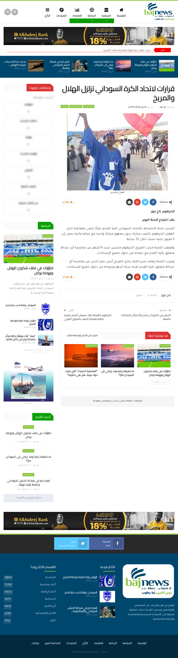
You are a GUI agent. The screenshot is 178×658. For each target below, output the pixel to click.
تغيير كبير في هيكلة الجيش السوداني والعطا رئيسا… (82, 609)
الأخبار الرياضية (75, 106)
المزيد (46, 12)
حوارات (35, 642)
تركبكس (115, 401)
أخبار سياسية (128, 346)
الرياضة (93, 12)
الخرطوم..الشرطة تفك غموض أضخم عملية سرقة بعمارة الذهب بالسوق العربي (87, 316)
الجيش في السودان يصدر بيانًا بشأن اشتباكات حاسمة (146, 316)
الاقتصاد (77, 12)
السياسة (108, 12)
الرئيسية (123, 12)
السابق (165, 382)
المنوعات (61, 12)
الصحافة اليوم (53, 642)
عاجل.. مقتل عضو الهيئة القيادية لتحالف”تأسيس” (126, 50)
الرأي (53, 620)
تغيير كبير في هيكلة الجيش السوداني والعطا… (60, 64)
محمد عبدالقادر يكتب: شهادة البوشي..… (15, 63)
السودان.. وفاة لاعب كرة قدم (21, 305)
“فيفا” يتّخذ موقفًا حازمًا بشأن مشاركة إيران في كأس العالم (20, 338)
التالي (156, 382)
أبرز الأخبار (50, 606)
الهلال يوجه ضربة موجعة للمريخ (23, 322)
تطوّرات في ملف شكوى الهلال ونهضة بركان (146, 64)
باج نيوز (95, 652)
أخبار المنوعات (91, 346)
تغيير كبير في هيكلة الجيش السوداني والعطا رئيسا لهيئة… (28, 482)
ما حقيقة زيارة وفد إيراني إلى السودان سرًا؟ (103, 64)
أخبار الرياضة (88, 106)
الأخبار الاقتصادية (46, 613)
